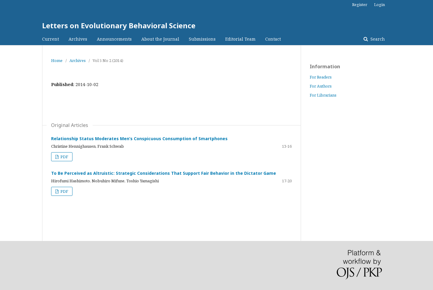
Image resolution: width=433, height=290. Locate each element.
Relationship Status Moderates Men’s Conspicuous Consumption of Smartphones (139, 138)
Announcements (114, 39)
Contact (273, 39)
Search (377, 39)
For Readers (321, 77)
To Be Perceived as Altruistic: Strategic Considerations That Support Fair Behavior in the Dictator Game (163, 173)
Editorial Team (240, 39)
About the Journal (160, 39)
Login (379, 4)
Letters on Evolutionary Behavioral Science (118, 25)
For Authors (321, 86)
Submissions (202, 39)
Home (57, 60)
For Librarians (323, 95)
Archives (78, 39)
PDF (64, 156)
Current (50, 39)
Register (359, 4)
